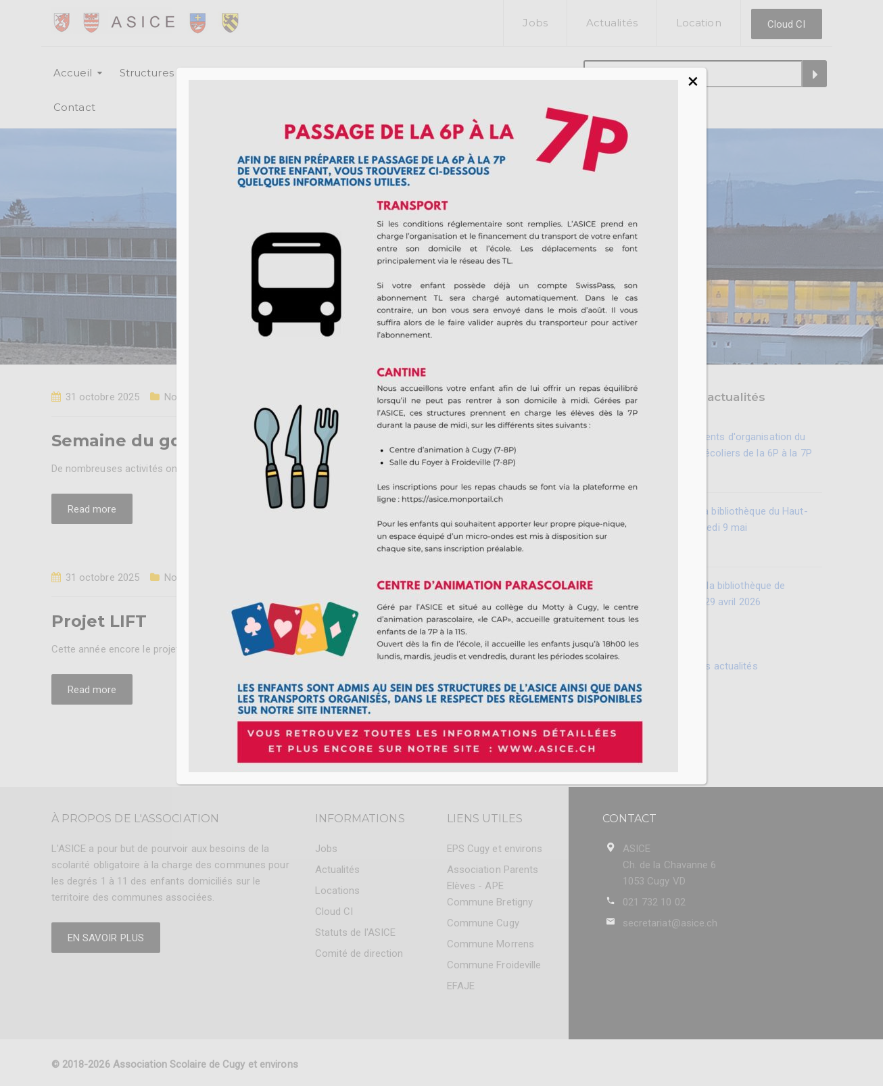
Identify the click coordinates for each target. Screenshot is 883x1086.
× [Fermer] (693, 81)
